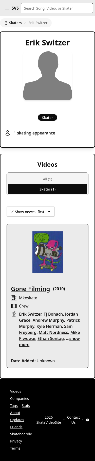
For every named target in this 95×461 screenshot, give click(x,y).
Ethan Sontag (50, 338)
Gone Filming (30, 288)
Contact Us (73, 420)
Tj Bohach (53, 314)
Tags (14, 405)
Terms (15, 448)
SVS (15, 8)
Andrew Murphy (48, 320)
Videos (15, 391)
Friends (16, 426)
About (15, 412)
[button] (7, 8)
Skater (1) (47, 189)
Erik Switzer (30, 314)
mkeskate (28, 298)
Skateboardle (21, 434)
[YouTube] (87, 419)
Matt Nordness (53, 332)
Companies (19, 398)
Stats (26, 405)
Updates (17, 419)
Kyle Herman (49, 326)
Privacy (16, 441)
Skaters (13, 22)
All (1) (47, 179)
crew (24, 306)
